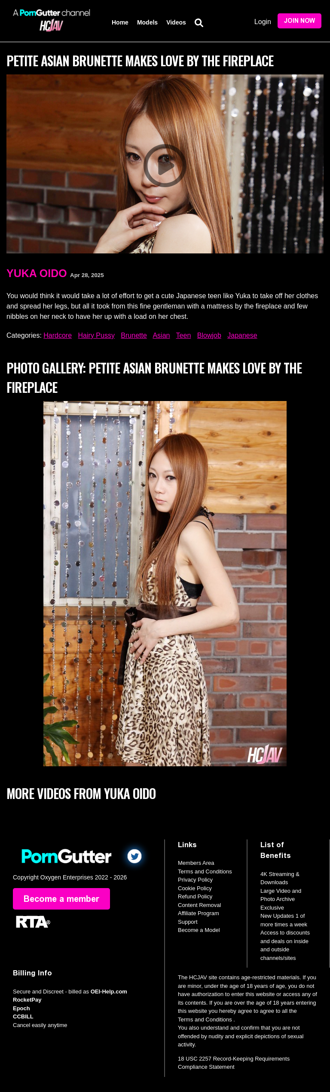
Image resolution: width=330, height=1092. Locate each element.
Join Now (299, 21)
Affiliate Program (198, 913)
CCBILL (23, 1016)
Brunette (134, 335)
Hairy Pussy (96, 335)
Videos (176, 22)
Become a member (61, 899)
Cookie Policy (195, 888)
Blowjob (209, 335)
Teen (183, 335)
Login (262, 21)
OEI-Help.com (109, 991)
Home (120, 22)
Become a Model (199, 930)
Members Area (196, 863)
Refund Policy (195, 896)
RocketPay (27, 999)
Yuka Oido (36, 273)
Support (188, 922)
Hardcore (57, 335)
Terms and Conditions (205, 871)
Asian (161, 335)
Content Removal (199, 905)
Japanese (242, 335)
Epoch (21, 1008)
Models (147, 22)
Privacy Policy (195, 879)
